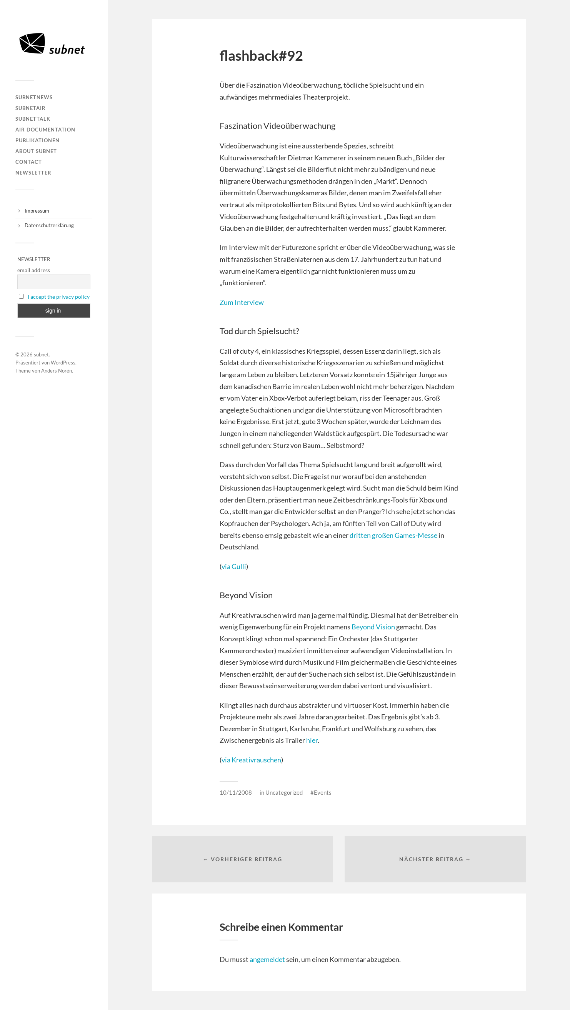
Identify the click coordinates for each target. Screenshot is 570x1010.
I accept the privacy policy (59, 296)
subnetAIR (30, 108)
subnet (41, 354)
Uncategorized (284, 792)
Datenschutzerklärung (49, 225)
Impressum (37, 211)
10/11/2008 (236, 792)
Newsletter (33, 173)
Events (323, 792)
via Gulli (234, 566)
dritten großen (372, 535)
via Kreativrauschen (251, 759)
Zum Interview (242, 302)
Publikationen (37, 140)
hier (312, 740)
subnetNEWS (34, 97)
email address (33, 270)
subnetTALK (32, 119)
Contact (28, 162)
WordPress (63, 362)
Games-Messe (416, 535)
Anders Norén (56, 371)
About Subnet (36, 151)
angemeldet (267, 959)
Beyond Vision (373, 626)
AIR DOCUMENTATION (45, 129)
